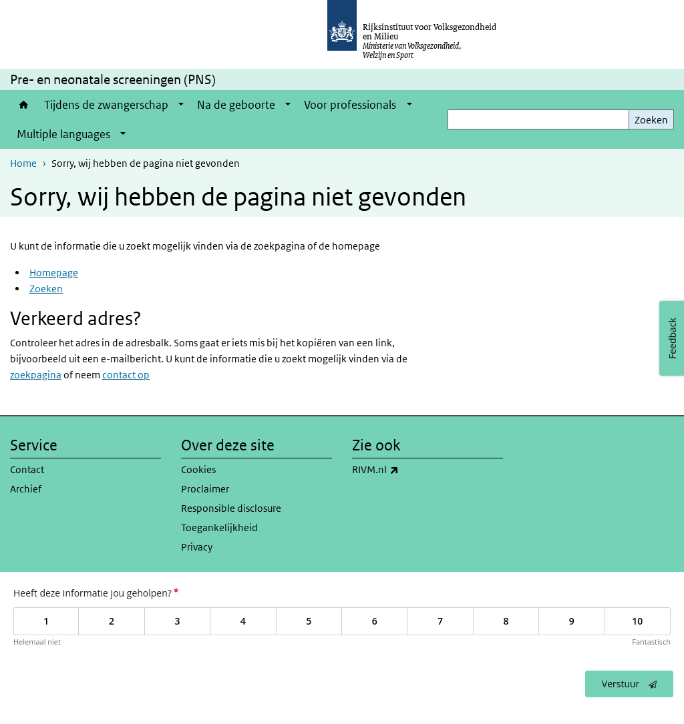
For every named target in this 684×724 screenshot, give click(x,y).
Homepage (53, 272)
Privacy (196, 546)
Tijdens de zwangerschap (106, 104)
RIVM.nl (405, 470)
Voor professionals (350, 104)
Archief (25, 488)
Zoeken (651, 119)
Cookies (198, 469)
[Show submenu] (181, 104)
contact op (126, 374)
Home (23, 104)
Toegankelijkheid (219, 527)
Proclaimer (205, 488)
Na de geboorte (236, 104)
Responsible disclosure (231, 508)
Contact (27, 469)
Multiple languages (63, 134)
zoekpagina (35, 374)
